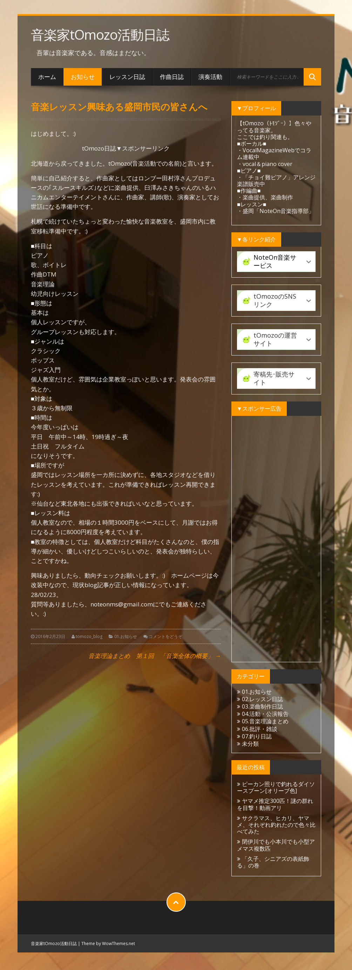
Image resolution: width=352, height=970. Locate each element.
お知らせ (83, 77)
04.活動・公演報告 (265, 714)
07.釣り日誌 (257, 736)
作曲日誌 (172, 77)
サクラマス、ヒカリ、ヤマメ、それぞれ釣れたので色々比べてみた (276, 824)
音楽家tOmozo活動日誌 (100, 34)
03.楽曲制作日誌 (262, 706)
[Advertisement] (276, 539)
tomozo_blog (89, 636)
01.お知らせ (125, 636)
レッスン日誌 (127, 77)
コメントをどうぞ (165, 636)
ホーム (47, 77)
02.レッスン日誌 (262, 699)
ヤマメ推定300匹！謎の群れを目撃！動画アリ (275, 804)
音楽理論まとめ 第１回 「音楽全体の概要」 (154, 656)
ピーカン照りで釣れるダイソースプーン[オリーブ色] (276, 787)
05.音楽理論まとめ (265, 721)
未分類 (250, 744)
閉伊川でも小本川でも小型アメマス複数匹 (276, 845)
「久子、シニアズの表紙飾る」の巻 (273, 862)
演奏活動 (210, 77)
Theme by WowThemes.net (108, 943)
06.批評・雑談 (259, 729)
